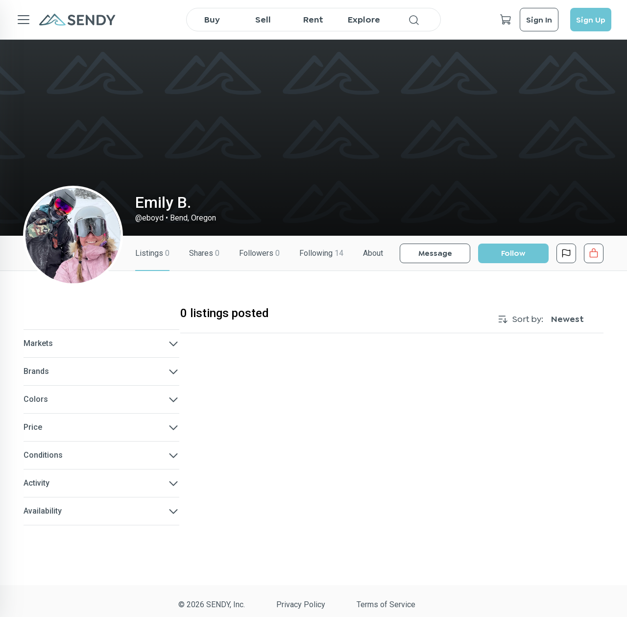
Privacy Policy (300, 604)
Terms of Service (386, 604)
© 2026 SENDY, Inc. (211, 604)
